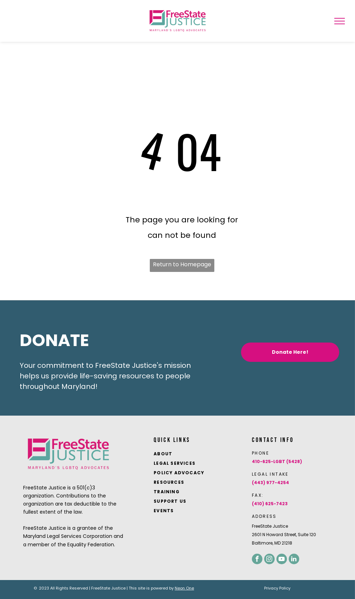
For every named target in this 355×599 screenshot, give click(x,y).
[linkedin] (294, 559)
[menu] (339, 21)
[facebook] (257, 559)
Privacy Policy (277, 588)
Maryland (78, 386)
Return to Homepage (182, 264)
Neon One (184, 588)
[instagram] (269, 559)
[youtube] (281, 559)
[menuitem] (198, 454)
